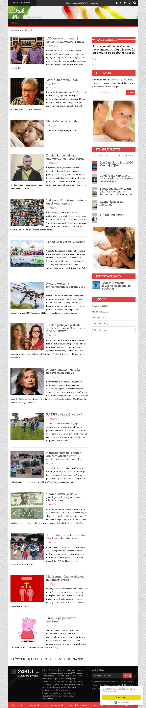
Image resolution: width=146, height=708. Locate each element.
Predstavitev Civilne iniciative (36, 705)
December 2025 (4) (100, 306)
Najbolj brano (123, 155)
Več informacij (109, 691)
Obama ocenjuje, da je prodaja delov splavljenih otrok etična (64, 497)
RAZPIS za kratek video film (66, 414)
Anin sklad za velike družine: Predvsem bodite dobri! (66, 536)
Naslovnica (16, 30)
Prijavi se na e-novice (22, 3)
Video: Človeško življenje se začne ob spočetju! (116, 285)
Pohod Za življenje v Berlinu (65, 242)
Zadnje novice (101, 155)
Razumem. (121, 697)
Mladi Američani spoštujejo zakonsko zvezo (65, 578)
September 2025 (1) (100, 323)
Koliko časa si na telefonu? (111, 203)
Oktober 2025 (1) (99, 317)
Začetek (17, 659)
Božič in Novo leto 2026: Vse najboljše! (84, 3)
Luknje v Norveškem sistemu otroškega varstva (66, 201)
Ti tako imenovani (112, 214)
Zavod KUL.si (16, 705)
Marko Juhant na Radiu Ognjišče (62, 81)
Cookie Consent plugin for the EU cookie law (121, 702)
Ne (95, 65)
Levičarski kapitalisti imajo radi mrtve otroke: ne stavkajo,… (117, 178)
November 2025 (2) (100, 311)
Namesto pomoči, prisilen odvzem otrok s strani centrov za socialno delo (63, 456)
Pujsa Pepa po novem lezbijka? (61, 619)
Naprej (78, 659)
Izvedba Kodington (121, 705)
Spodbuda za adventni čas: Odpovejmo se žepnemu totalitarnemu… (116, 191)
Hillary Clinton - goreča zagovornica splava (63, 371)
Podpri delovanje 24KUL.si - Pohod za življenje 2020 (89, 705)
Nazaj (33, 659)
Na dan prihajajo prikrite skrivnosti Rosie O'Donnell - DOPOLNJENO (66, 328)
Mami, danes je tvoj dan (62, 121)
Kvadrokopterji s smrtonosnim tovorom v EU (66, 285)
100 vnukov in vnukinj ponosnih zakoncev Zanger (65, 40)
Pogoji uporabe (58, 705)
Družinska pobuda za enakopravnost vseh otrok (65, 157)
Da (95, 59)
